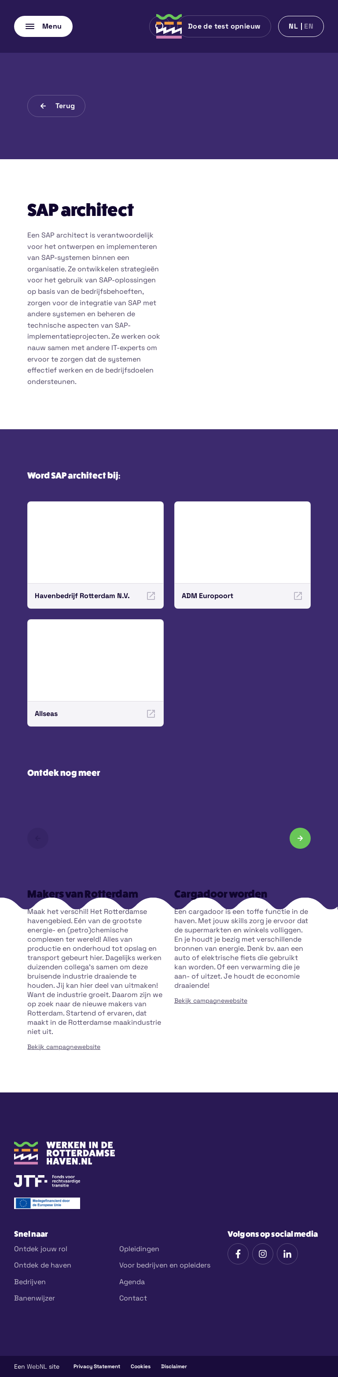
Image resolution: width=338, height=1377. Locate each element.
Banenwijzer (34, 1298)
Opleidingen (139, 1248)
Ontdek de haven (42, 1265)
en (308, 26)
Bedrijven (30, 1281)
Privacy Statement (96, 1366)
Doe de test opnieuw (224, 26)
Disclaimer (174, 1366)
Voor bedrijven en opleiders (164, 1265)
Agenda (132, 1281)
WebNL (37, 1366)
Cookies (141, 1366)
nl (293, 26)
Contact (133, 1298)
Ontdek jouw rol (40, 1248)
